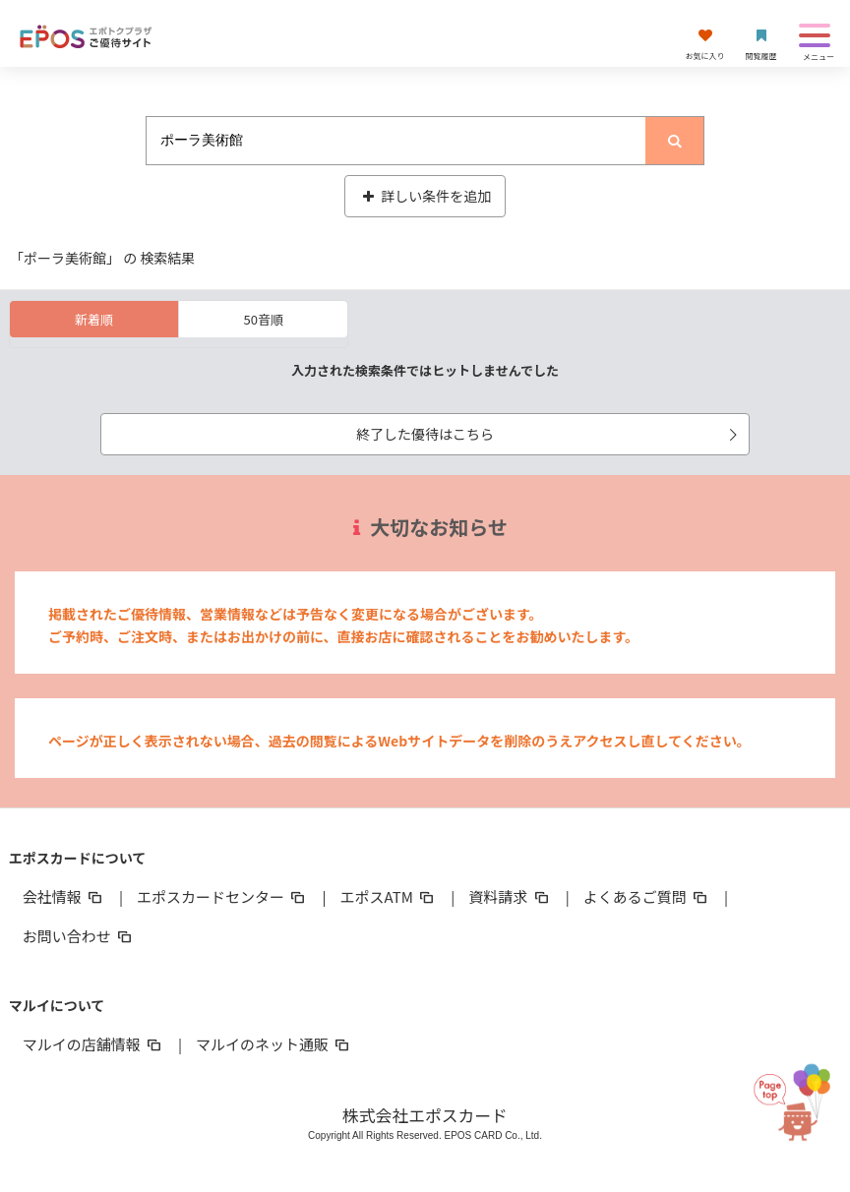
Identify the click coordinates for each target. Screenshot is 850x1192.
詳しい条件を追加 (425, 196)
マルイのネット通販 (274, 1044)
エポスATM (389, 896)
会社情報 (64, 896)
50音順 (263, 319)
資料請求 (509, 896)
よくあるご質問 (646, 896)
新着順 (94, 319)
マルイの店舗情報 (93, 1044)
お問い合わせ (79, 935)
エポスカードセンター (222, 896)
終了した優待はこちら (550, 434)
